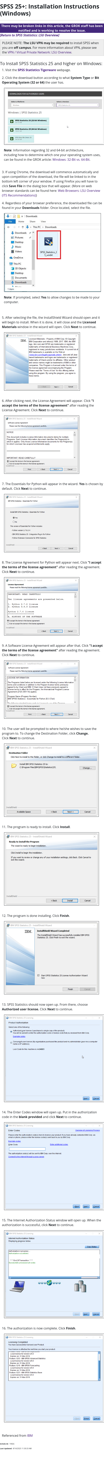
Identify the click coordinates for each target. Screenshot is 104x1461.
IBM (30, 1435)
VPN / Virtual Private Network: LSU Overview (39, 52)
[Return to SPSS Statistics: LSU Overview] (29, 35)
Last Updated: (6, 1448)
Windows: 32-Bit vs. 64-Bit (71, 159)
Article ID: (4, 1444)
